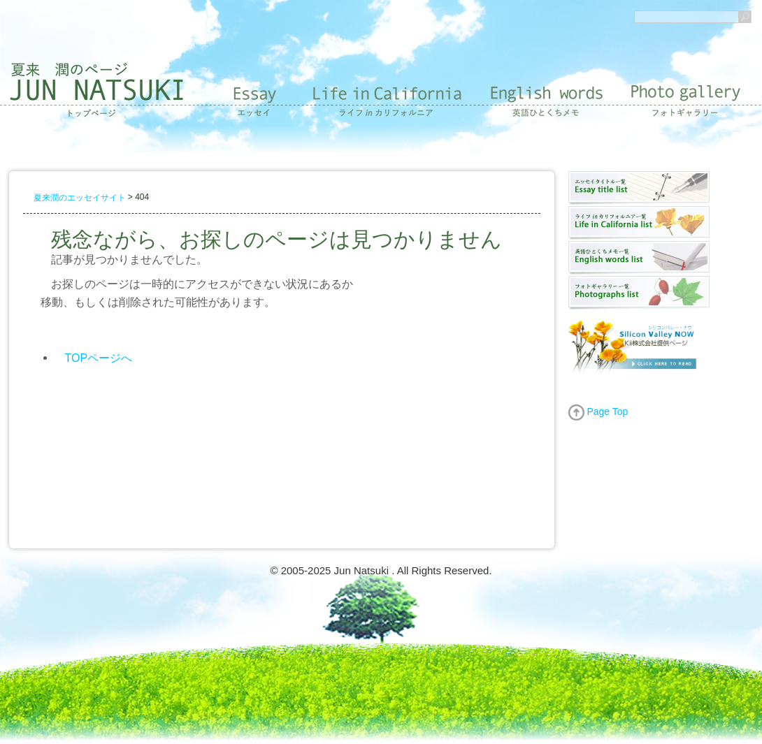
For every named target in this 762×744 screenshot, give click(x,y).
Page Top (598, 411)
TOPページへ (99, 357)
